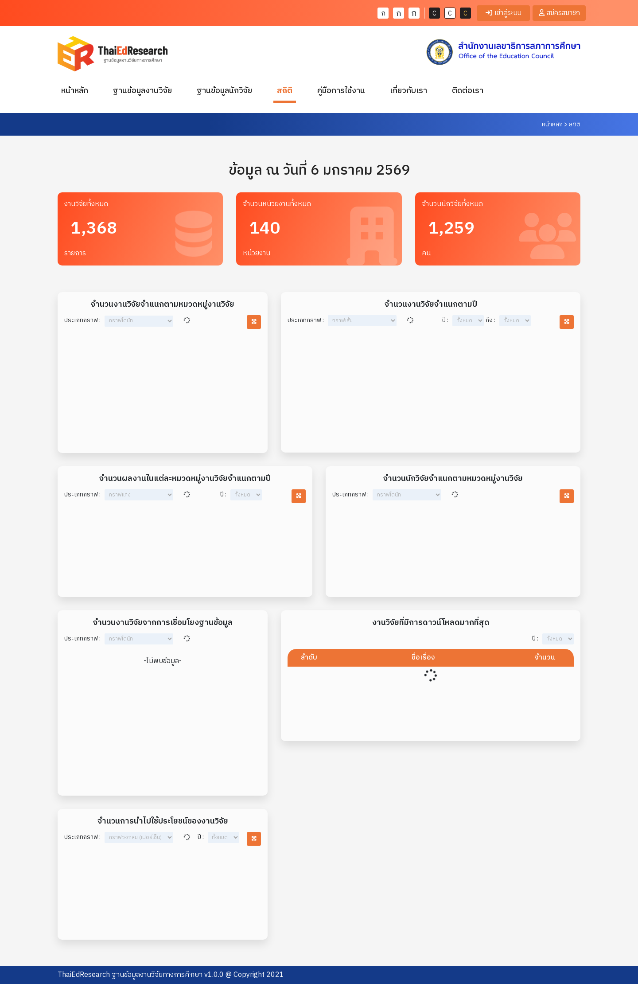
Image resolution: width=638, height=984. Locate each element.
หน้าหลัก (76, 91)
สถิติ (284, 91)
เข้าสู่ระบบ (503, 13)
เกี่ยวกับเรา (408, 91)
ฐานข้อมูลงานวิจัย (142, 91)
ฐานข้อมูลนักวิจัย (224, 91)
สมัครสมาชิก (559, 13)
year (468, 321)
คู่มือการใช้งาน (341, 91)
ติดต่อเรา (467, 91)
